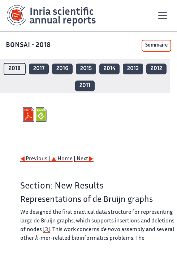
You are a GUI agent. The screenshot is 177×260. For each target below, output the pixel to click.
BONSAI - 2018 (29, 45)
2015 (86, 68)
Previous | (35, 159)
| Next (84, 159)
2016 (62, 68)
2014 (109, 68)
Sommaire (156, 45)
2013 (133, 68)
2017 (38, 68)
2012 (156, 68)
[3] (46, 230)
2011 (84, 85)
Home (62, 159)
